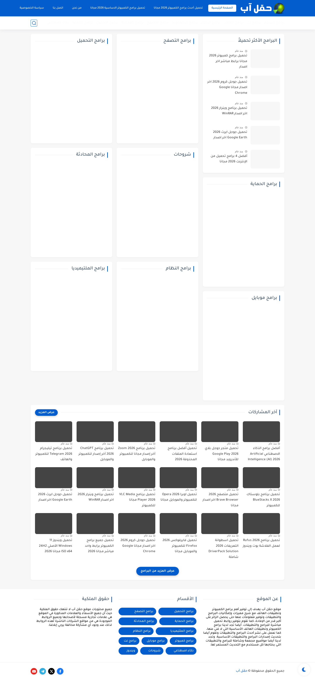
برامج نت (254, 23)
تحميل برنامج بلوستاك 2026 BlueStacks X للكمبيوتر (263, 500)
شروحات (154, 650)
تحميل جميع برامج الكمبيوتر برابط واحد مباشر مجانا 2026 (99, 546)
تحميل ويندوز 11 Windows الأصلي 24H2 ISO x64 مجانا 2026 (55, 546)
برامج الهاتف (233, 23)
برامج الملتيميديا (185, 23)
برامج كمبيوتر (274, 23)
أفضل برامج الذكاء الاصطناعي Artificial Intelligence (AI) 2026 (264, 454)
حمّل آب (241, 671)
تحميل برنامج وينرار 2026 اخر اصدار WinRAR (229, 111)
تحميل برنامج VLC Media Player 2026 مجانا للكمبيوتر (137, 500)
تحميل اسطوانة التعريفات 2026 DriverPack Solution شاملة (223, 549)
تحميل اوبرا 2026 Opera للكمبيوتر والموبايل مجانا (179, 497)
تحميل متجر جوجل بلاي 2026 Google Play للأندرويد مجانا (221, 454)
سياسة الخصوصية (32, 8)
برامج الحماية (82, 23)
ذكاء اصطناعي (58, 23)
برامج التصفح (157, 23)
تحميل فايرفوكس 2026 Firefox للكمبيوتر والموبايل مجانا (180, 546)
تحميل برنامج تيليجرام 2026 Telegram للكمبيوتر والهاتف (53, 454)
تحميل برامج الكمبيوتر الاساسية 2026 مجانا (117, 8)
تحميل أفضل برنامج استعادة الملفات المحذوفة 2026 (182, 454)
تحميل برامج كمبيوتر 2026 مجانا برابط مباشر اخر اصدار (228, 61)
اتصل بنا (58, 8)
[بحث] (34, 23)
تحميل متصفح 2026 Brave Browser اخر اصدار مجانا (220, 500)
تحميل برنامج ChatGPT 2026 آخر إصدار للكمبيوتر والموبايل (96, 454)
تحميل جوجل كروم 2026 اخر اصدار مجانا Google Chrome (227, 87)
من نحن (77, 8)
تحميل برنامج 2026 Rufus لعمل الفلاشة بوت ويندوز (261, 543)
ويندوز (131, 650)
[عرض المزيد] (46, 412)
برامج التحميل (107, 23)
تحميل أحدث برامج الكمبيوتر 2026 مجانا (178, 8)
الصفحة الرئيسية (222, 8)
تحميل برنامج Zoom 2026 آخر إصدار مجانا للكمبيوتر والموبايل (136, 454)
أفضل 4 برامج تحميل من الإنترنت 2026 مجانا (229, 159)
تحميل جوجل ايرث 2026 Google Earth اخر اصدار (230, 135)
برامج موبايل (156, 641)
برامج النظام (210, 23)
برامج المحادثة (132, 23)
